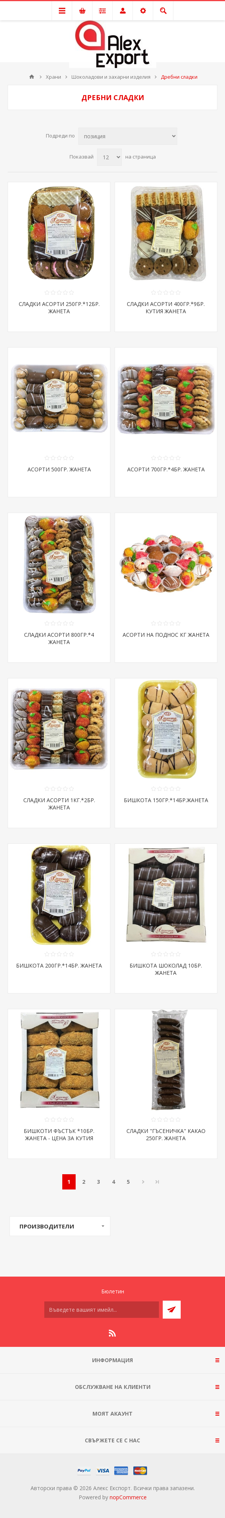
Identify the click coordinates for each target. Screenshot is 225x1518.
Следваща (143, 1181)
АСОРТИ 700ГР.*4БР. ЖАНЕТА (166, 469)
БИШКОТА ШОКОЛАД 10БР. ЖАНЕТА (165, 969)
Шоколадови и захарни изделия (111, 76)
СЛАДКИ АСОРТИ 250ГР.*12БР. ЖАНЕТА (59, 307)
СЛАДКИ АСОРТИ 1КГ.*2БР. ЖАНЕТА (59, 803)
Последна (157, 1181)
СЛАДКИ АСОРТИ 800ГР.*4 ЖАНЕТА (59, 638)
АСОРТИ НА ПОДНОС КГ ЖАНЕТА (166, 634)
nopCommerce (128, 1497)
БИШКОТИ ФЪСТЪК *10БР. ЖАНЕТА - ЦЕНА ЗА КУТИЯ (59, 1134)
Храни (53, 76)
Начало (32, 77)
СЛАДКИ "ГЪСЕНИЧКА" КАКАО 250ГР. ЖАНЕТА (166, 1134)
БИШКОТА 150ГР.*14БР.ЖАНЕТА (166, 800)
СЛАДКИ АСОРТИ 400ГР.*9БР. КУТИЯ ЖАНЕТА (166, 307)
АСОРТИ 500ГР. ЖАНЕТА (59, 469)
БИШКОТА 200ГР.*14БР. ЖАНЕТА (59, 965)
